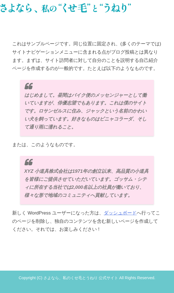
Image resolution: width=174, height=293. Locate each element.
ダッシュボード (120, 213)
